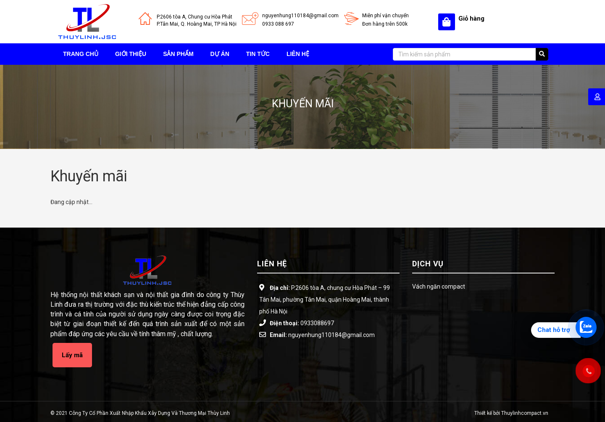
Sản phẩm (178, 53)
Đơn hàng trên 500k (385, 24)
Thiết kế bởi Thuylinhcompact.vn (511, 413)
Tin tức (258, 53)
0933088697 (317, 323)
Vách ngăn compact (438, 286)
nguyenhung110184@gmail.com (300, 16)
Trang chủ (80, 53)
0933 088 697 (278, 24)
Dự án (219, 53)
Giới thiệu (130, 53)
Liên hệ (298, 53)
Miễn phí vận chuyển (385, 16)
